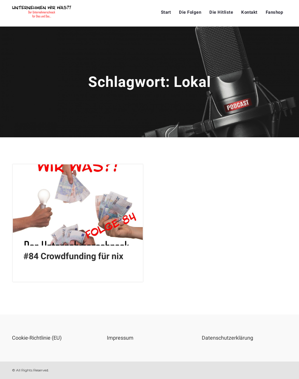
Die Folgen (190, 12)
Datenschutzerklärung (227, 338)
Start (166, 12)
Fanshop (274, 12)
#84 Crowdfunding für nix (73, 256)
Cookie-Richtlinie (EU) (37, 338)
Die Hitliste (221, 12)
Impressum (120, 338)
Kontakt (249, 12)
